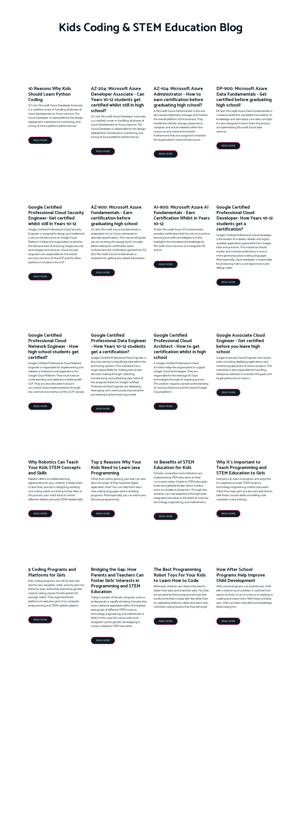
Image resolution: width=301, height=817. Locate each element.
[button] (40, 140)
